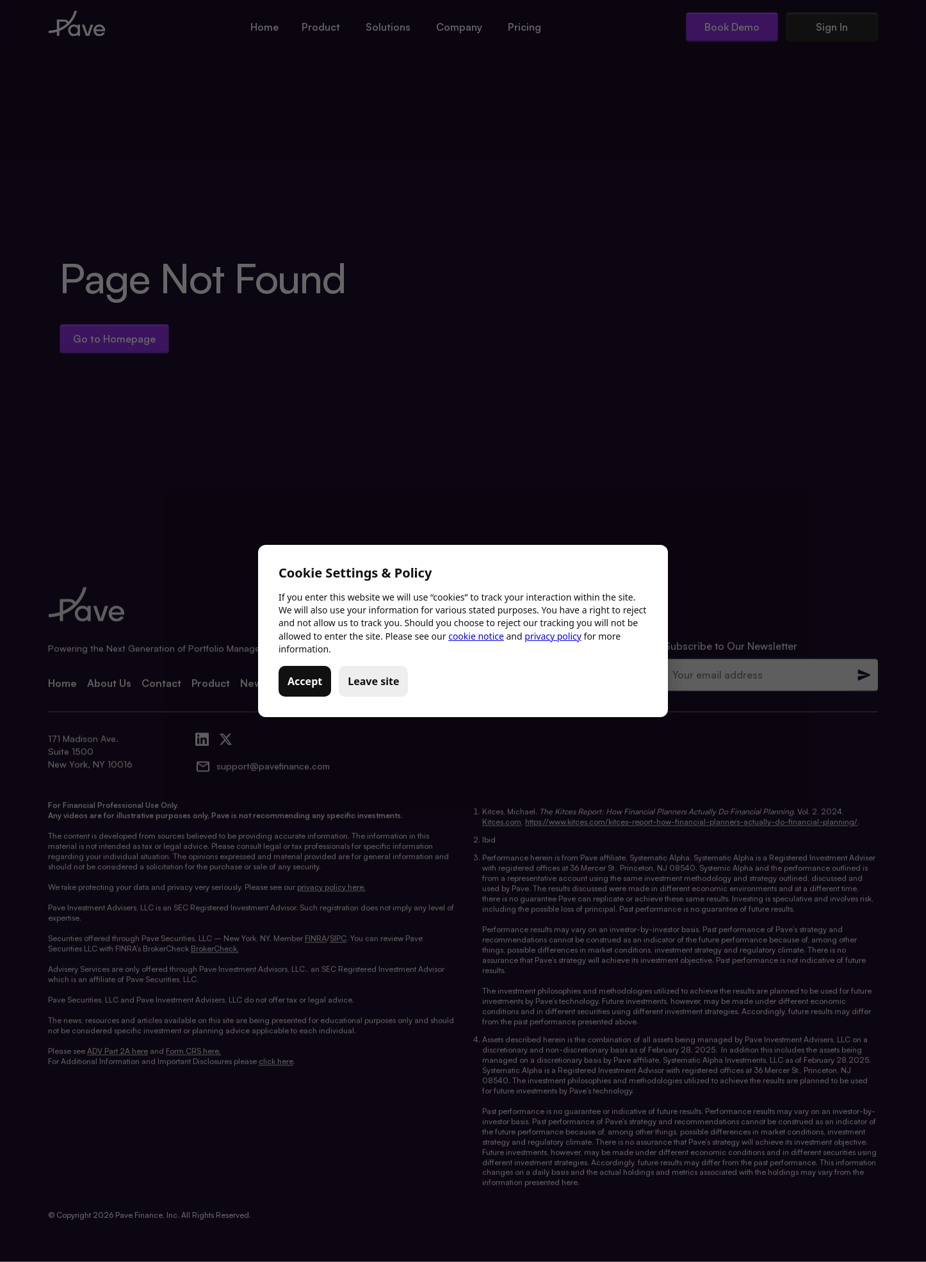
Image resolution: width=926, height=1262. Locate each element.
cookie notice (476, 636)
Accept (305, 681)
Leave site (373, 681)
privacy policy (552, 636)
